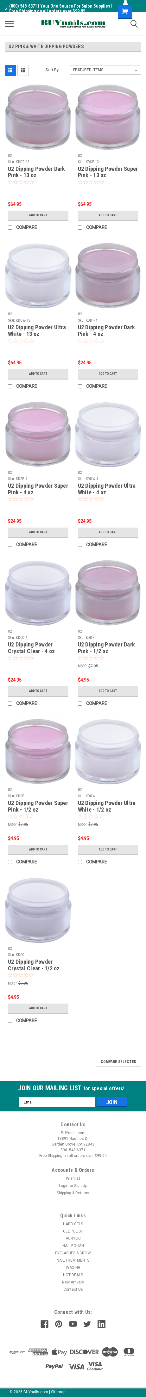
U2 (10, 155)
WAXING (73, 1267)
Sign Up (80, 1186)
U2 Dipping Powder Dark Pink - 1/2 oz (106, 647)
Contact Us (73, 1289)
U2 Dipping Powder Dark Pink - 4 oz (106, 330)
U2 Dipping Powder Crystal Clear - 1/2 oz (34, 965)
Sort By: (53, 69)
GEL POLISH (73, 1231)
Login (63, 1186)
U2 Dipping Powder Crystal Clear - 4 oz (31, 647)
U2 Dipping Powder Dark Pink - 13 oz (36, 172)
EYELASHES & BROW (73, 1253)
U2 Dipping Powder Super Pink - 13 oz (108, 172)
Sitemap (58, 1392)
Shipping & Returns (73, 1193)
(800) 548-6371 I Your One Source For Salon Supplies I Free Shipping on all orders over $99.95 (58, 8)
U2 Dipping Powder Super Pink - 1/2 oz (38, 806)
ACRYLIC (73, 1238)
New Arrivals (73, 1282)
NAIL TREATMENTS (73, 1260)
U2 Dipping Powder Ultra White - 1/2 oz (107, 806)
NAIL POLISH (73, 1246)
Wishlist (73, 1178)
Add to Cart (38, 215)
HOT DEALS (73, 1275)
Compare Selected (118, 1062)
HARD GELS (73, 1224)
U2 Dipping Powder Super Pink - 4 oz (38, 489)
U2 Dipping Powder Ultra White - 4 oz (107, 489)
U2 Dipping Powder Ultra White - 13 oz (37, 330)
